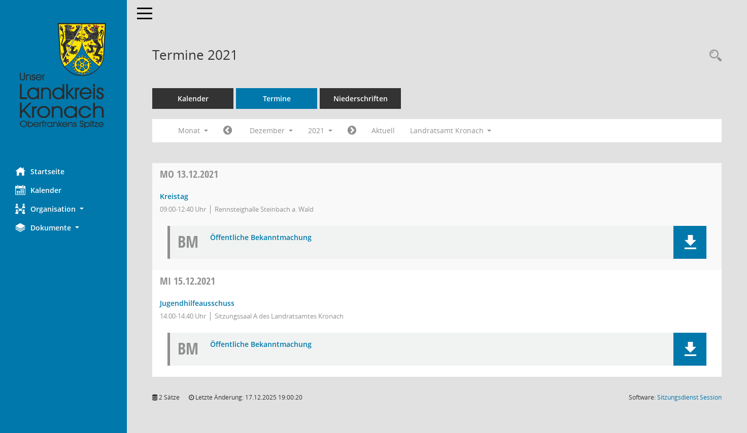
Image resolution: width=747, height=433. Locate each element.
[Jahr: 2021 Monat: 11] (228, 131)
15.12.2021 (187, 281)
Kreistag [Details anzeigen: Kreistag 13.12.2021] (174, 196)
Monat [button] (193, 130)
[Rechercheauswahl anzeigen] (713, 56)
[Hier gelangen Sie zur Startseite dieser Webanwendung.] (63, 76)
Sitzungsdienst (689, 397)
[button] (63, 209)
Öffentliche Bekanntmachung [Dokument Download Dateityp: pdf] (261, 237)
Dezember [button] (271, 130)
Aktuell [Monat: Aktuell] (383, 130)
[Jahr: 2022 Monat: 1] (352, 131)
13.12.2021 (189, 174)
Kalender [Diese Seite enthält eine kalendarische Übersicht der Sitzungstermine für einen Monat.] (38, 190)
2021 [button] (320, 130)
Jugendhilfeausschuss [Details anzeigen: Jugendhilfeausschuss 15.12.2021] (197, 303)
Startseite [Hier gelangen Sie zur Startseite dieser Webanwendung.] (39, 171)
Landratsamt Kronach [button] (451, 130)
